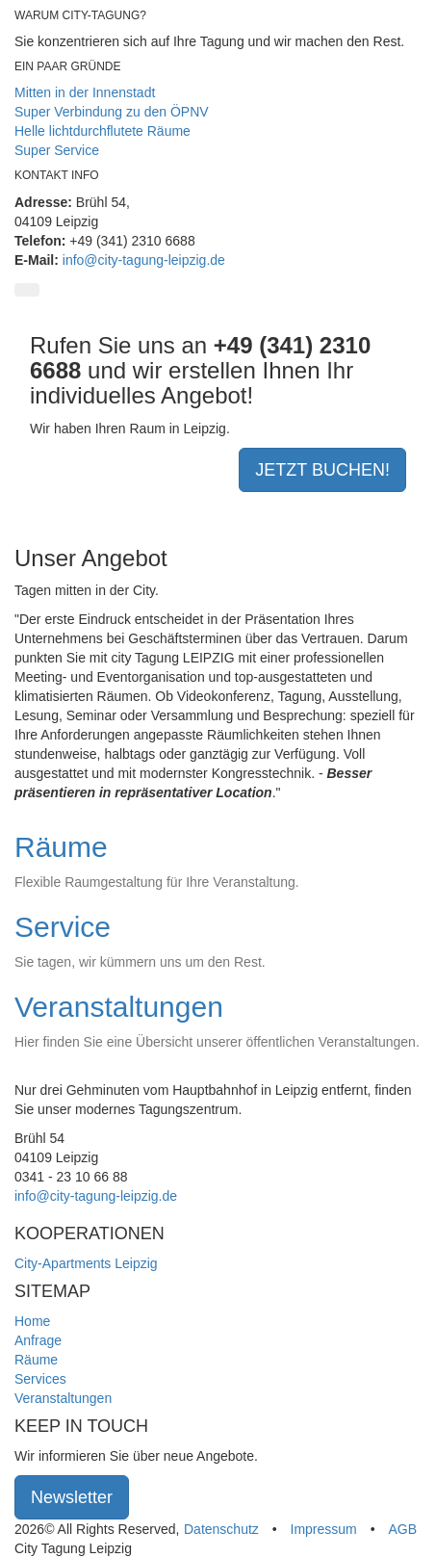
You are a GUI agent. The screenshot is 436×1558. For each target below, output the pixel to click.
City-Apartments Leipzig (86, 1263)
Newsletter (72, 1497)
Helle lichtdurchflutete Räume (102, 131)
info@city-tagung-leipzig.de (144, 260)
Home (32, 1321)
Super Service (56, 150)
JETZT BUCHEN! (322, 470)
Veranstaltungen (63, 1398)
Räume (36, 1359)
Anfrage (38, 1340)
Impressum (324, 1529)
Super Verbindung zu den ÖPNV (111, 111)
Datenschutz (221, 1529)
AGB (402, 1529)
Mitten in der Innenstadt (84, 92)
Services (40, 1379)
